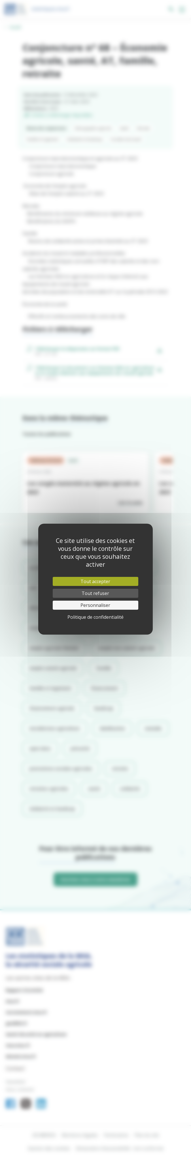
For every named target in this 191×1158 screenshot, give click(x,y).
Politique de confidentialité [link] (95, 617)
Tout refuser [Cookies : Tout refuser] (95, 593)
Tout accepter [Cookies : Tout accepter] (95, 581)
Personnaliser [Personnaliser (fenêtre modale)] (95, 605)
